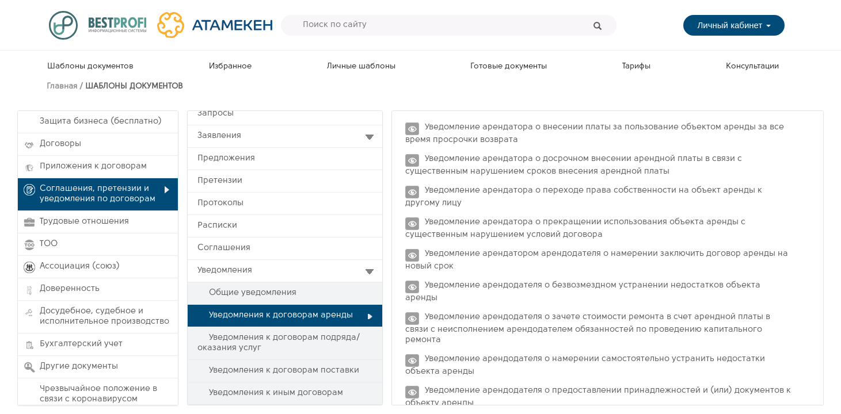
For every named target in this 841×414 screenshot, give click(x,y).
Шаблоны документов (90, 66)
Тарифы (636, 66)
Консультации (752, 66)
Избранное (230, 66)
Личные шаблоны (361, 66)
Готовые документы (508, 66)
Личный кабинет (733, 25)
